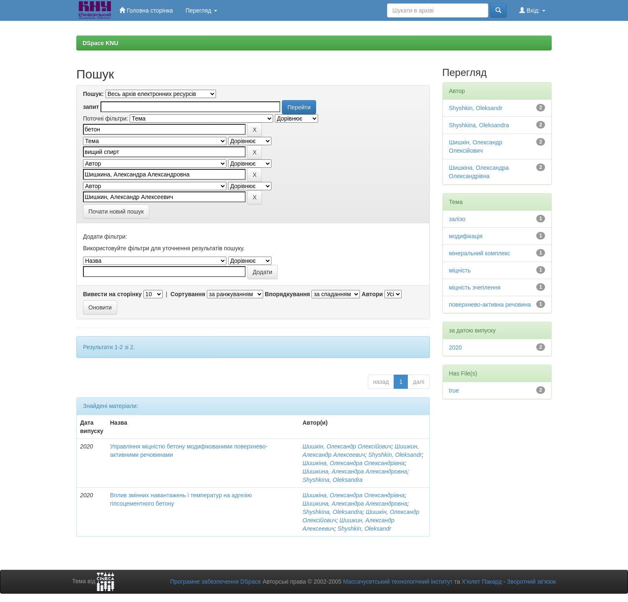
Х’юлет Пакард (482, 581)
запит (91, 106)
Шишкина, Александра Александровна (354, 471)
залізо (457, 219)
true (454, 390)
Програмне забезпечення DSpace (215, 581)
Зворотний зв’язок (531, 581)
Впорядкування (287, 294)
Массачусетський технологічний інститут (398, 581)
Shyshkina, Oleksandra (332, 479)
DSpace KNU (100, 43)
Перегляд (201, 10)
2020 (455, 347)
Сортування (188, 294)
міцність (460, 270)
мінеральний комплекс (479, 253)
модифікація (466, 236)
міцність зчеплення (475, 287)
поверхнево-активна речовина (490, 304)
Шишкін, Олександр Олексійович (346, 446)
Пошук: (93, 94)
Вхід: (532, 10)
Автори (372, 294)
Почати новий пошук (116, 211)
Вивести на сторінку (112, 294)
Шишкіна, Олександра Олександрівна (353, 463)
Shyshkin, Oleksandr (395, 454)
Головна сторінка (146, 10)
